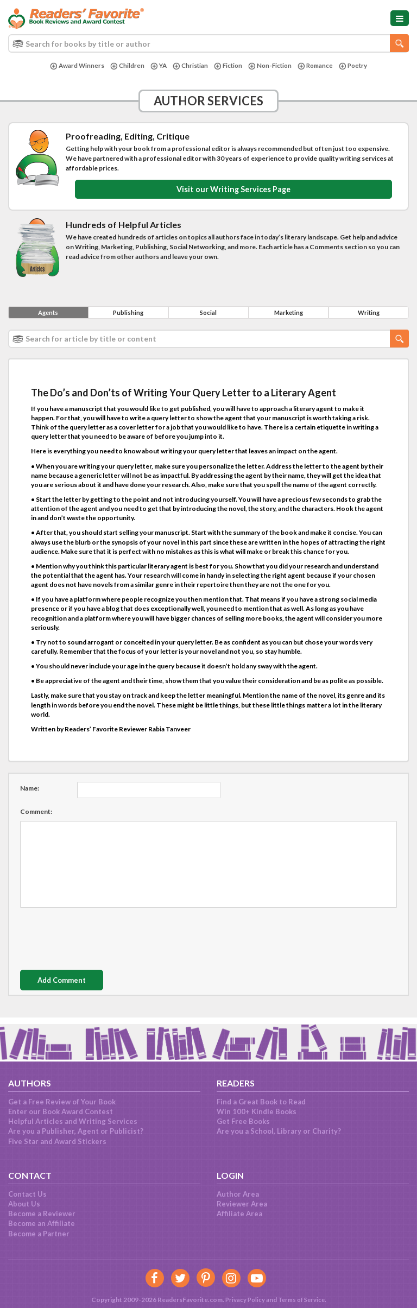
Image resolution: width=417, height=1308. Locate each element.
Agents (48, 314)
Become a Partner (39, 1233)
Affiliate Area (239, 1213)
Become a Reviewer (41, 1213)
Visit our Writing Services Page (234, 190)
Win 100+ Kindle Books (256, 1111)
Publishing (128, 314)
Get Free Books (243, 1121)
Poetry (357, 66)
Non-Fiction (271, 66)
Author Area (238, 1194)
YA (155, 66)
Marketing (289, 314)
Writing (369, 314)
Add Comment (72, 982)
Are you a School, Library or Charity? (279, 1131)
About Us (24, 1203)
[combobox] (208, 43)
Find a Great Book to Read (261, 1101)
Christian (188, 66)
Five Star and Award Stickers (57, 1141)
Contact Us (27, 1194)
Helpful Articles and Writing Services (72, 1121)
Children (123, 66)
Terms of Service (301, 1300)
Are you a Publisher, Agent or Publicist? (75, 1131)
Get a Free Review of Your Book (62, 1101)
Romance (318, 66)
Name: (29, 790)
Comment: (36, 814)
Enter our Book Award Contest (60, 1111)
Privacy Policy (242, 1300)
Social (208, 314)
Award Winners (72, 66)
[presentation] (102, 938)
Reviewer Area (242, 1203)
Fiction (227, 66)
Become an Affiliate (41, 1223)
